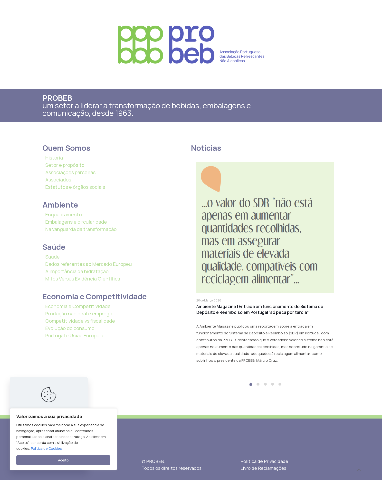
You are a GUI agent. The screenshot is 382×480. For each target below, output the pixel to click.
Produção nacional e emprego (78, 313)
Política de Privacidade (264, 461)
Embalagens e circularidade (76, 222)
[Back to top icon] (358, 470)
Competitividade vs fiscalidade (80, 321)
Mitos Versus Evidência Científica (82, 278)
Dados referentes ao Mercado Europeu (88, 264)
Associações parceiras (70, 172)
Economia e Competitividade (78, 306)
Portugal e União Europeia (74, 335)
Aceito (63, 460)
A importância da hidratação (77, 271)
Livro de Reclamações (263, 468)
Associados (58, 179)
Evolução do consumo (70, 328)
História (54, 157)
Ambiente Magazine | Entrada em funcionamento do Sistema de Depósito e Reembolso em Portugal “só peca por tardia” (259, 309)
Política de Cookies (46, 448)
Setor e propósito (65, 165)
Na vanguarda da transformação (81, 229)
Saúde (52, 256)
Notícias (206, 148)
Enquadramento (63, 214)
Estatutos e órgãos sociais (75, 187)
